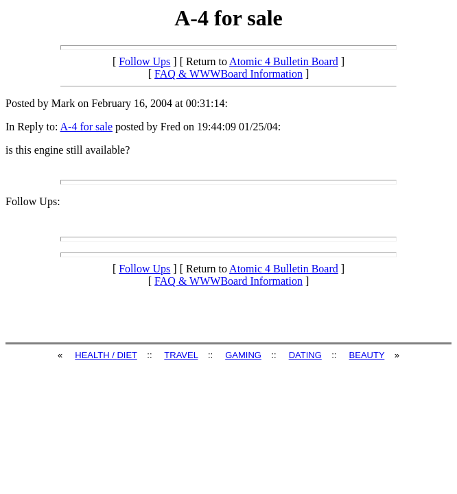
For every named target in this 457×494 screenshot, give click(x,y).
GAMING (243, 355)
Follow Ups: (32, 201)
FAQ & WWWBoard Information (228, 74)
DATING (305, 355)
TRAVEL (181, 355)
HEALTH (93, 355)
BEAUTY (367, 355)
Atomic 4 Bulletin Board (283, 61)
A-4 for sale (86, 126)
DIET (127, 355)
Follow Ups (144, 61)
